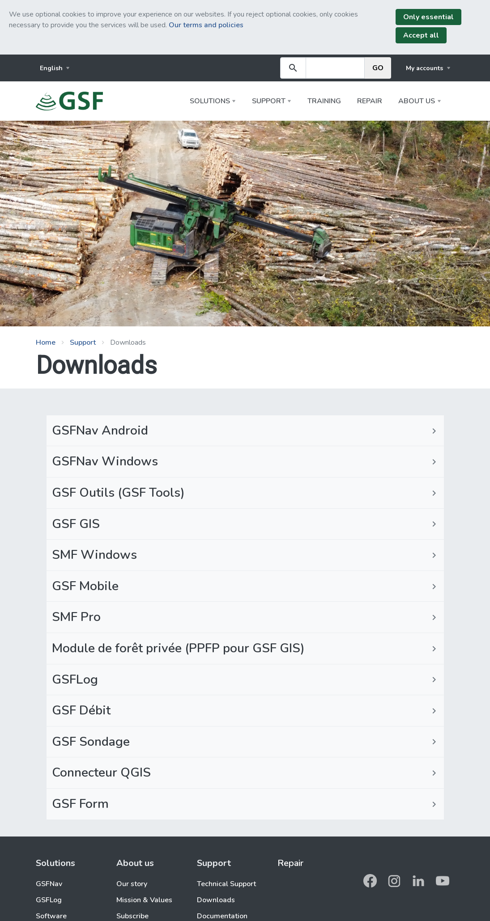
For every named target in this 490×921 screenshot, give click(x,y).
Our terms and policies (206, 25)
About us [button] (416, 101)
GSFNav (49, 884)
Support (83, 342)
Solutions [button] (210, 101)
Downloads (216, 900)
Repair (369, 101)
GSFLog (49, 900)
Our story (131, 884)
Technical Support (226, 884)
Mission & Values (144, 900)
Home (45, 342)
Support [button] (268, 101)
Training (324, 101)
